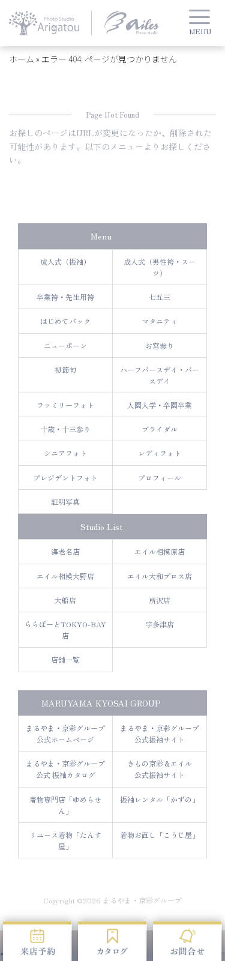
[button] (199, 24)
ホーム (21, 59)
